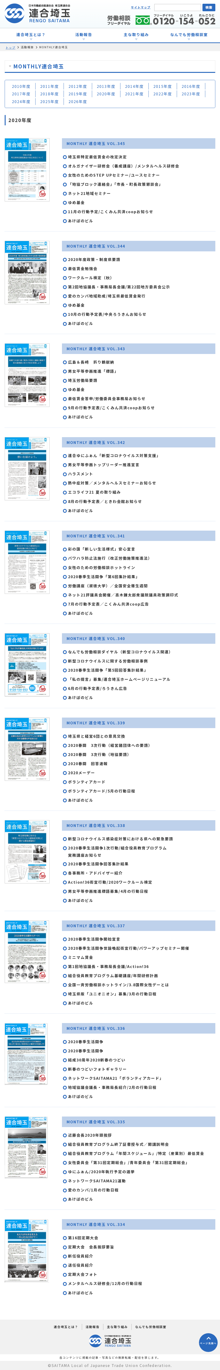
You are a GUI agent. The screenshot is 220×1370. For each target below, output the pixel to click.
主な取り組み (117, 1327)
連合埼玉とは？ (66, 1327)
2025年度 (49, 101)
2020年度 (106, 94)
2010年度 (21, 86)
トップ (10, 47)
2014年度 (134, 86)
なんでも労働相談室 (150, 1327)
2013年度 (106, 86)
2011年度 (49, 86)
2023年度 (191, 94)
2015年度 (162, 86)
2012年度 (78, 86)
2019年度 (78, 94)
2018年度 (49, 94)
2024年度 (21, 101)
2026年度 (78, 101)
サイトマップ (141, 7)
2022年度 (162, 94)
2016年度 (191, 86)
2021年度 (134, 94)
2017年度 (21, 94)
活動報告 (93, 1327)
